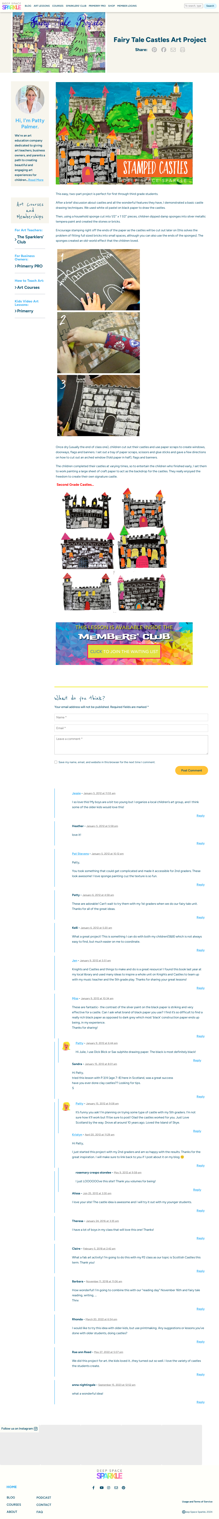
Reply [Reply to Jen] (201, 988)
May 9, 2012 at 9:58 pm (127, 1172)
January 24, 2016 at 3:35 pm (102, 1221)
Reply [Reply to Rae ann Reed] (201, 1374)
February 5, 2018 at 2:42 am (99, 1248)
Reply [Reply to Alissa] (201, 1210)
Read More (35, 180)
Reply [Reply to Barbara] (201, 1309)
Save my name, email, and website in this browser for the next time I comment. (104, 762)
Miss (75, 998)
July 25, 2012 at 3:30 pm (97, 1193)
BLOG (28, 5)
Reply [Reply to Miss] (201, 1036)
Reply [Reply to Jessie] (201, 816)
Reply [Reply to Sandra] (201, 1096)
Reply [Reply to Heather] (201, 843)
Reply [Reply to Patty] (201, 917)
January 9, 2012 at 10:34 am (97, 998)
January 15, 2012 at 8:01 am (101, 1064)
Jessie (76, 793)
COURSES (57, 5)
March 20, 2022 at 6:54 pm (101, 1319)
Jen (74, 960)
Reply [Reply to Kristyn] (201, 1165)
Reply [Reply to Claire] (201, 1271)
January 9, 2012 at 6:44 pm (102, 1043)
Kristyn (77, 1135)
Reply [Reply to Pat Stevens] (201, 884)
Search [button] (210, 5)
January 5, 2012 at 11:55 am (99, 793)
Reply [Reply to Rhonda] (201, 1342)
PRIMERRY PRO (97, 5)
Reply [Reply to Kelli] (201, 950)
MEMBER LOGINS (127, 5)
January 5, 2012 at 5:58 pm (102, 826)
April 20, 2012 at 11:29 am (99, 1134)
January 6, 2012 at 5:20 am (96, 927)
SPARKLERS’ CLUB (76, 5)
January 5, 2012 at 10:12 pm (108, 853)
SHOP (111, 5)
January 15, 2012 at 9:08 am (102, 1103)
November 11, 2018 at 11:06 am (104, 1281)
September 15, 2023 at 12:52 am (117, 1384)
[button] (19, 1428)
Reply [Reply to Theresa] (201, 1238)
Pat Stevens (80, 854)
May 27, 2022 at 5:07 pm (108, 1352)
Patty (79, 1043)
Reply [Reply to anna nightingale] (201, 1402)
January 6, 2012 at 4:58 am (98, 895)
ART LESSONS (42, 5)
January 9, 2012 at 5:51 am (95, 960)
